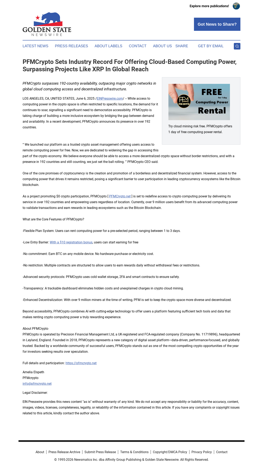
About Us (162, 46)
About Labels (108, 46)
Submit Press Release (100, 452)
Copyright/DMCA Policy (170, 452)
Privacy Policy (201, 452)
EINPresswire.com (110, 98)
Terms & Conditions (134, 452)
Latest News (35, 46)
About (40, 452)
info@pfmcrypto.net (37, 384)
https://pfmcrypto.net (81, 363)
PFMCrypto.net (120, 196)
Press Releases (71, 46)
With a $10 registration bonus (71, 242)
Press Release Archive (64, 452)
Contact (137, 46)
